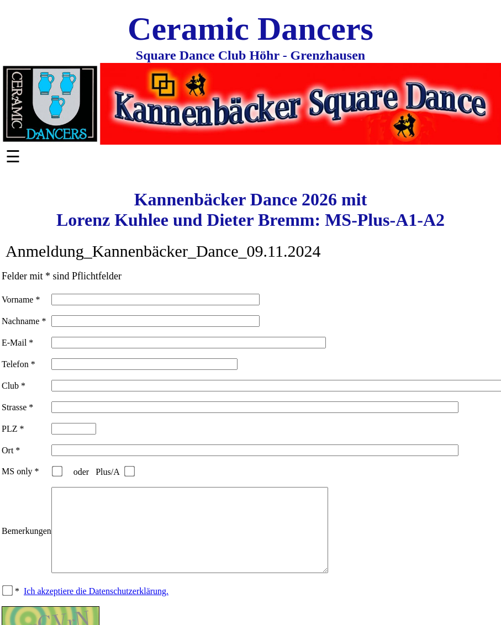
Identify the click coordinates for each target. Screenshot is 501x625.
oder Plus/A (98, 471)
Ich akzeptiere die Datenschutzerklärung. (96, 607)
